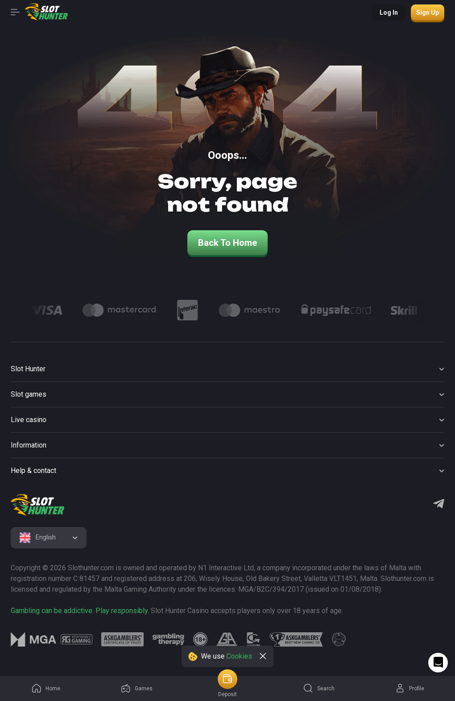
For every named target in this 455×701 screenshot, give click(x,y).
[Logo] (46, 310)
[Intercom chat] (438, 662)
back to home (227, 242)
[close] (263, 656)
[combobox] (49, 537)
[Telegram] (438, 504)
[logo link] (76, 639)
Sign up (427, 12)
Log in (389, 12)
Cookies (239, 656)
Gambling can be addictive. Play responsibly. (80, 610)
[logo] (37, 505)
